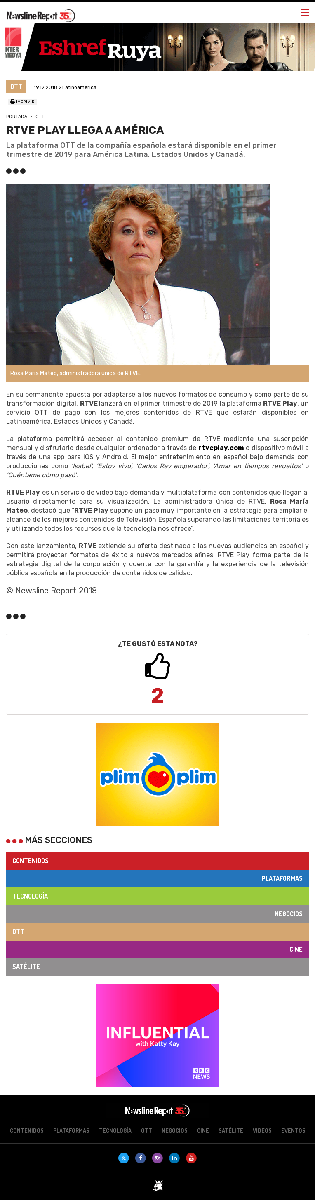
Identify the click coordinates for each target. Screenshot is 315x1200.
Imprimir (22, 102)
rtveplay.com (221, 448)
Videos (262, 1130)
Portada (16, 116)
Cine (296, 949)
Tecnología (30, 896)
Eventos (293, 1130)
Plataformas (282, 878)
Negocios (289, 914)
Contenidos (30, 861)
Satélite (26, 966)
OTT (40, 116)
